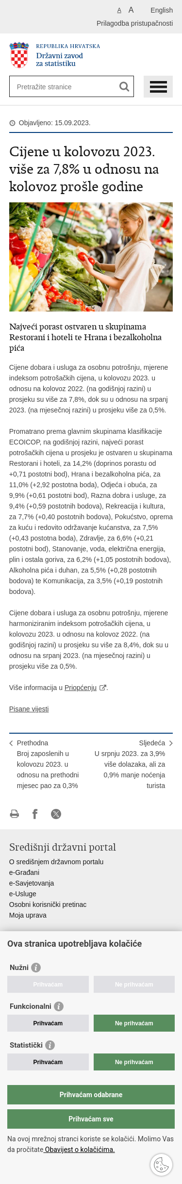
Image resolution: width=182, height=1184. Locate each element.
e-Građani (24, 872)
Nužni (19, 967)
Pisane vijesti (29, 709)
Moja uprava (28, 915)
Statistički (26, 1045)
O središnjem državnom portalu (56, 862)
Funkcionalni (30, 1006)
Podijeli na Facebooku (35, 814)
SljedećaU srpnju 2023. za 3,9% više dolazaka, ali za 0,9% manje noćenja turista (130, 764)
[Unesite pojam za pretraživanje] (52, 87)
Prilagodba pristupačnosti (135, 23)
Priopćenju (81, 687)
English (161, 10)
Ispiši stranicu (14, 814)
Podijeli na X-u (56, 814)
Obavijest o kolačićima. (79, 1149)
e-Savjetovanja (31, 883)
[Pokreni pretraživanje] (124, 87)
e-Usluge (22, 894)
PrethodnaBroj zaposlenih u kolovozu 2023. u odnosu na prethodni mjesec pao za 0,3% (48, 764)
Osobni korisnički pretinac (48, 904)
